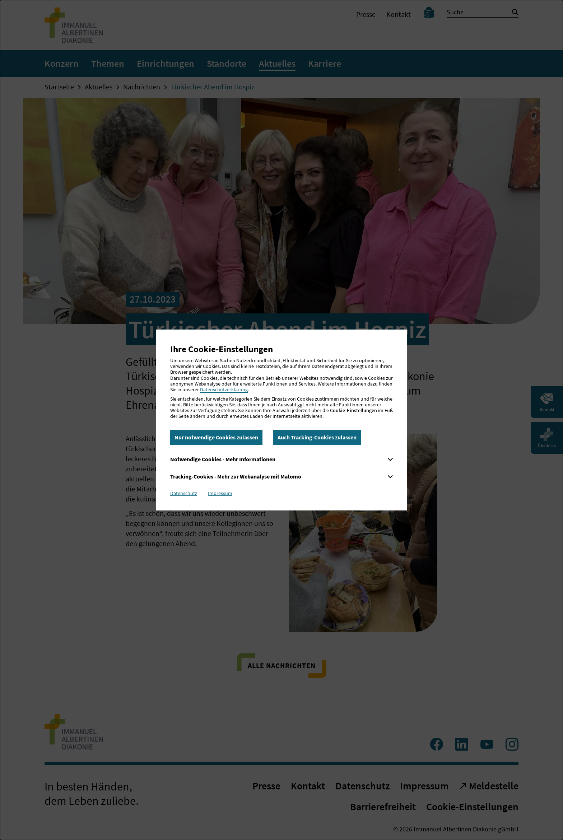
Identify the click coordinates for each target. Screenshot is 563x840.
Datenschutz (183, 493)
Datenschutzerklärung (224, 389)
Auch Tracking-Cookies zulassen (317, 437)
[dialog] (281, 420)
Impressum (220, 493)
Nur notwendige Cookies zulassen (216, 437)
